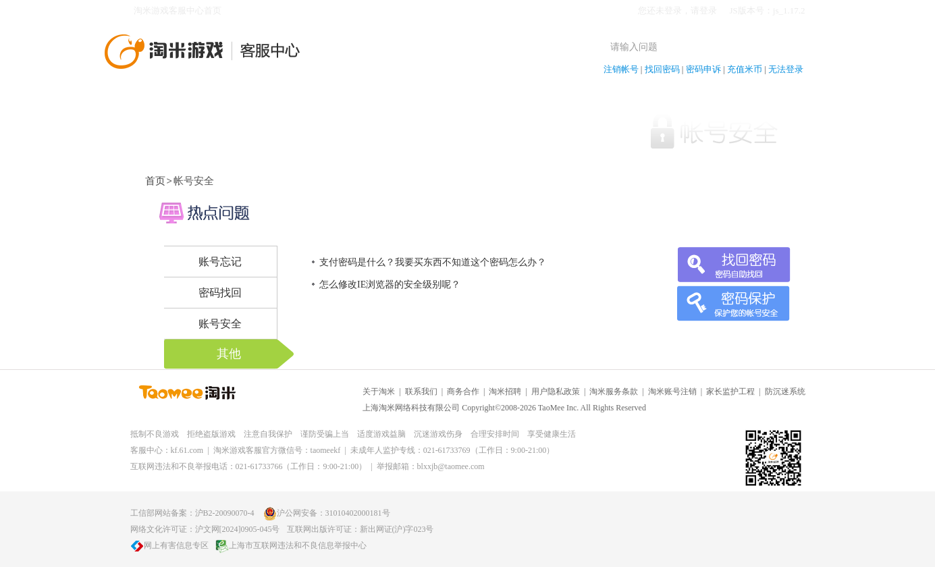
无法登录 (785, 69)
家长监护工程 (730, 391)
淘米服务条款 (613, 391)
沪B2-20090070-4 (225, 513)
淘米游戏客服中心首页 (177, 10)
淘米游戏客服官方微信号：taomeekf (277, 450)
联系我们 (421, 391)
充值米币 (744, 69)
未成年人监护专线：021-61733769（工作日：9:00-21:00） (452, 450)
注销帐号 (621, 69)
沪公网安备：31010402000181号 (326, 513)
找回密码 (662, 69)
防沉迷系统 (785, 391)
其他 (229, 353)
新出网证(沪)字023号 (397, 529)
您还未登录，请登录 (677, 10)
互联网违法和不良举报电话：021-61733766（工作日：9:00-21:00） (248, 466)
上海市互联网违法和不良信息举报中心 (291, 545)
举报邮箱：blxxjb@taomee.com (431, 466)
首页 (155, 181)
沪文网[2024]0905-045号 (237, 529)
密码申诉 (703, 69)
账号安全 (220, 323)
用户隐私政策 (555, 391)
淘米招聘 (505, 391)
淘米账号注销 (672, 391)
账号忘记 (220, 261)
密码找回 (220, 292)
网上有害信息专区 (169, 545)
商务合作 (463, 391)
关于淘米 (379, 391)
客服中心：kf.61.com (167, 450)
